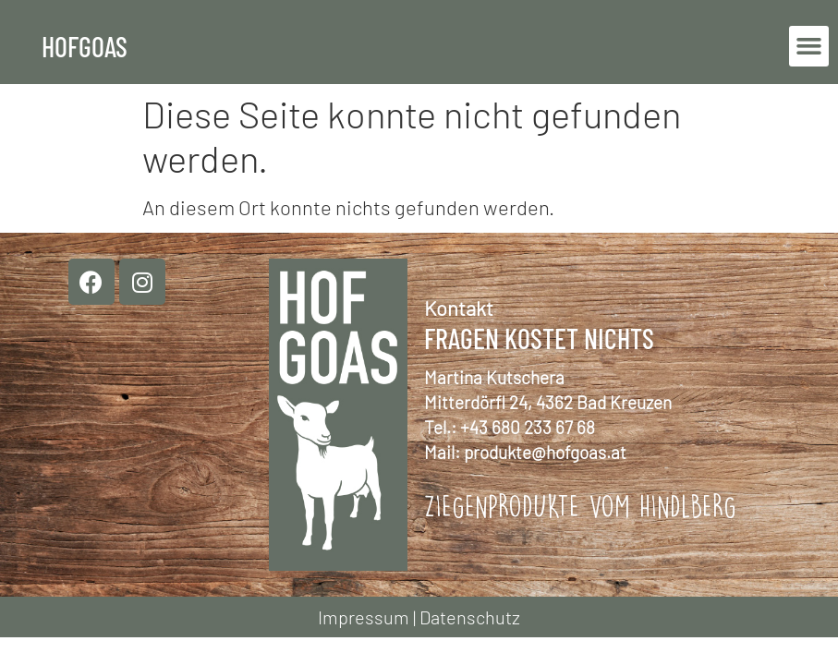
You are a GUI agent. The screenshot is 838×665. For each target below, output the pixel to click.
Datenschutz (469, 617)
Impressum (363, 617)
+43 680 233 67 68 (527, 427)
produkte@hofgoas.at (545, 452)
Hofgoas (85, 46)
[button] (809, 46)
